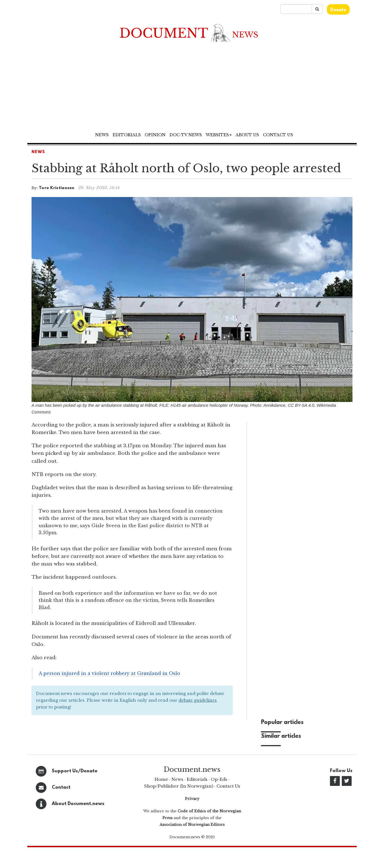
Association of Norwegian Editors (192, 824)
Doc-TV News (185, 134)
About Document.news (78, 803)
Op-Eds (219, 779)
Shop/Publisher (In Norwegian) (178, 786)
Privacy (192, 799)
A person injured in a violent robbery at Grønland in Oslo (109, 673)
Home (161, 779)
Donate (338, 10)
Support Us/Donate (74, 771)
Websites (219, 134)
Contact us (278, 134)
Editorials (127, 134)
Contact (61, 787)
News (102, 134)
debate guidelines (197, 700)
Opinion (155, 134)
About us (247, 134)
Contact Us (228, 786)
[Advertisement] (192, 87)
